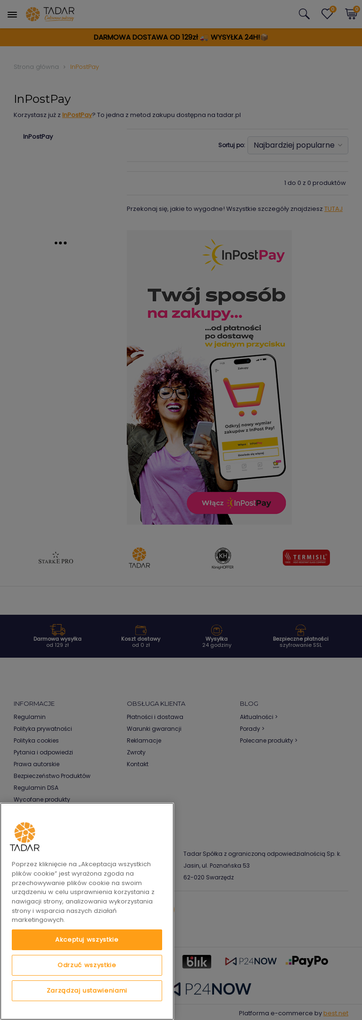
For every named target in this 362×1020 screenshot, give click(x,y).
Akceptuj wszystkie (87, 939)
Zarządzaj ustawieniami (87, 990)
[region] (87, 911)
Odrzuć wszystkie (87, 965)
